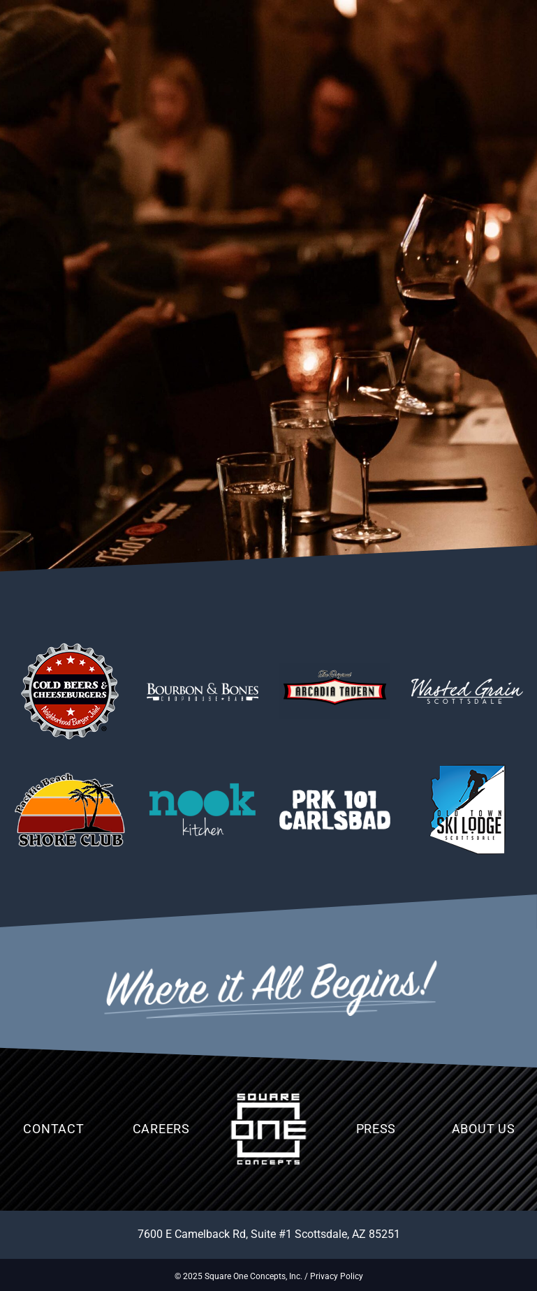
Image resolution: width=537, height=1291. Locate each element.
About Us (483, 1128)
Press (376, 1128)
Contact (53, 1128)
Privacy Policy (336, 1276)
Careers (161, 1128)
